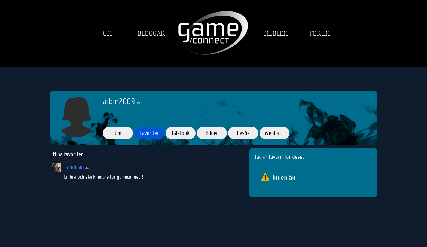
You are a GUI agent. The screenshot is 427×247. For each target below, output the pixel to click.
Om (107, 33)
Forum (319, 33)
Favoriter (149, 132)
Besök (243, 132)
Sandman (76, 166)
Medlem (276, 33)
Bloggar (151, 33)
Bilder (212, 132)
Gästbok (181, 132)
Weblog (274, 132)
